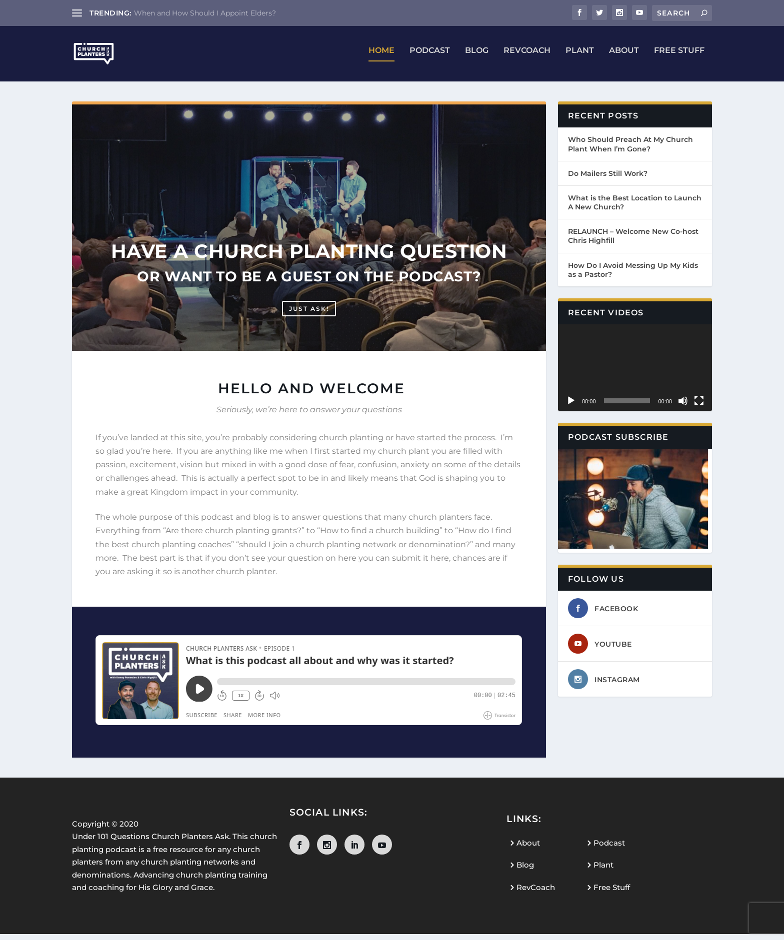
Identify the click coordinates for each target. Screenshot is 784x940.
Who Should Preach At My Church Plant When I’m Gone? (630, 150)
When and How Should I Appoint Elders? (205, 12)
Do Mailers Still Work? (608, 179)
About (624, 57)
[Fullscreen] (699, 407)
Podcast (430, 57)
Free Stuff (679, 57)
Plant (580, 57)
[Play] (571, 407)
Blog (476, 57)
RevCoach (527, 57)
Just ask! (309, 314)
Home (381, 57)
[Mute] (683, 407)
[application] (635, 374)
